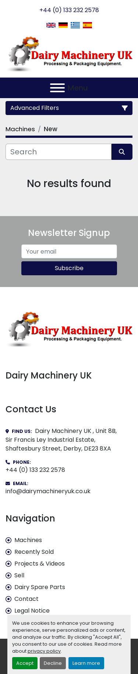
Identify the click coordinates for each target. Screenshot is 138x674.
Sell (19, 575)
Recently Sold (34, 552)
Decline (53, 663)
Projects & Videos (39, 563)
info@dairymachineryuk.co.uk (48, 491)
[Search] (59, 152)
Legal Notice (32, 610)
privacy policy (44, 651)
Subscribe (69, 268)
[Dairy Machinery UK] (69, 328)
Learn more (86, 663)
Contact (26, 599)
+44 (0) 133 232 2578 (69, 10)
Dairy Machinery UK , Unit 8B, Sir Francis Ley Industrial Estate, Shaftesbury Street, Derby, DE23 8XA (61, 440)
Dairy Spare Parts (39, 587)
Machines (28, 540)
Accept (24, 663)
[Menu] (57, 87)
